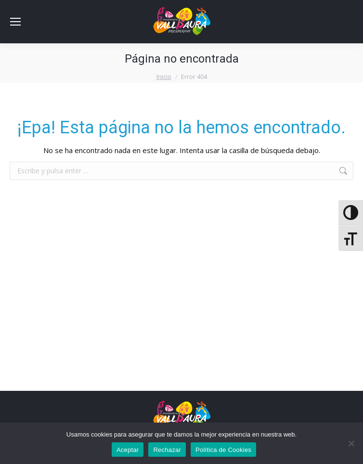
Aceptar (128, 449)
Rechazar (167, 449)
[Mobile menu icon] (15, 21)
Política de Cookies (223, 449)
